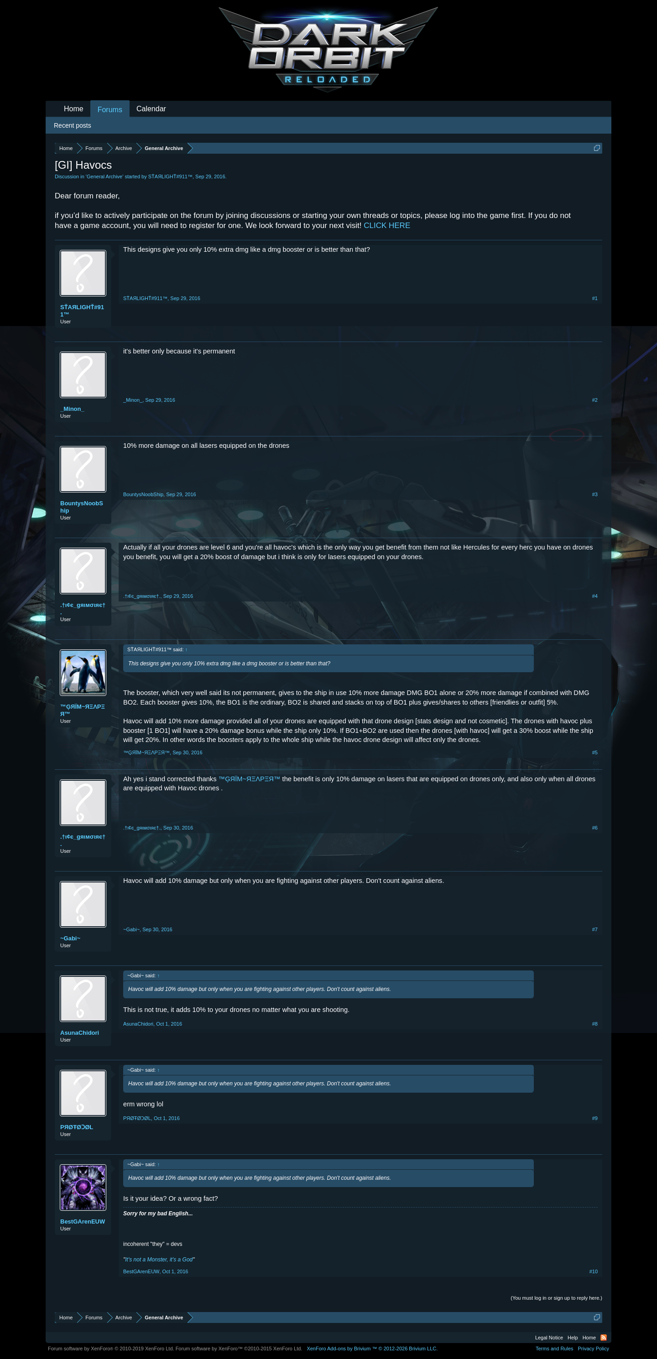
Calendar (151, 109)
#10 (593, 1271)
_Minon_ (72, 408)
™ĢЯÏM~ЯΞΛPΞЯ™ (82, 710)
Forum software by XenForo (111, 1348)
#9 (595, 1118)
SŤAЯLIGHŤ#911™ (170, 176)
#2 (595, 400)
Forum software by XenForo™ (239, 1348)
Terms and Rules (555, 1348)
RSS (603, 1337)
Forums (110, 110)
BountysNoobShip (81, 507)
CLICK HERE (387, 225)
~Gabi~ (70, 938)
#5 (595, 752)
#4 (595, 596)
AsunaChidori (79, 1032)
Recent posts (72, 125)
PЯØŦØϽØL (76, 1127)
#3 (595, 494)
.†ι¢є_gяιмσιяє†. (82, 609)
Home (73, 109)
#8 (595, 1024)
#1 (595, 298)
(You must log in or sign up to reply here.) (556, 1298)
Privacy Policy (593, 1348)
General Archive (104, 176)
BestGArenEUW (82, 1221)
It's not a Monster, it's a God (159, 1259)
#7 (595, 929)
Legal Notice (549, 1337)
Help (573, 1337)
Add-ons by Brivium (372, 1348)
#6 (595, 827)
